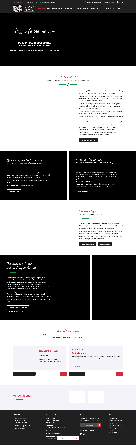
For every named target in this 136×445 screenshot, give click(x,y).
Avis (102, 8)
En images (94, 8)
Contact (120, 8)
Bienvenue (41, 8)
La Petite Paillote (92, 224)
